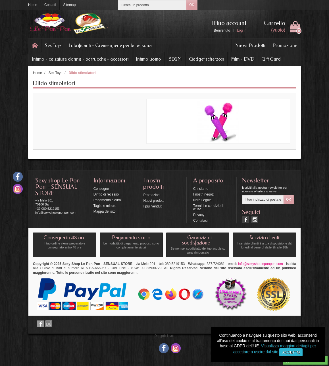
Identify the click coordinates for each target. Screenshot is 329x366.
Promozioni (151, 195)
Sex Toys (53, 45)
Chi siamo (200, 189)
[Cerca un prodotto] (152, 5)
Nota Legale (202, 200)
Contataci (200, 221)
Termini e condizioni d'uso (208, 207)
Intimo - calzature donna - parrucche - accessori (80, 59)
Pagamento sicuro (107, 200)
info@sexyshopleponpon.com (260, 264)
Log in (241, 30)
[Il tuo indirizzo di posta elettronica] (263, 200)
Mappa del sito (104, 211)
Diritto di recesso (106, 194)
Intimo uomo (148, 59)
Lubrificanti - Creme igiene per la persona (110, 45)
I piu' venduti (152, 206)
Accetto (291, 352)
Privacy (198, 215)
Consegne (101, 189)
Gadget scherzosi (206, 59)
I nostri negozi (204, 194)
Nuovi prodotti (153, 201)
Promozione (284, 45)
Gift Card (271, 59)
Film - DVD (242, 59)
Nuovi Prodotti (250, 45)
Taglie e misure (104, 206)
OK (191, 5)
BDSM (175, 59)
